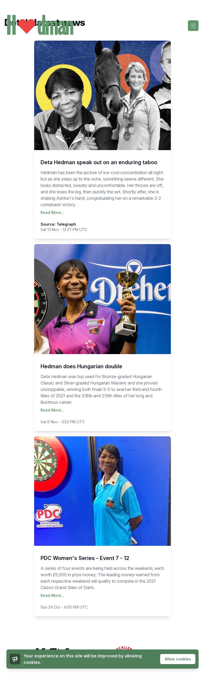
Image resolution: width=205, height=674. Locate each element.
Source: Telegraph (58, 224)
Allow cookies (178, 659)
